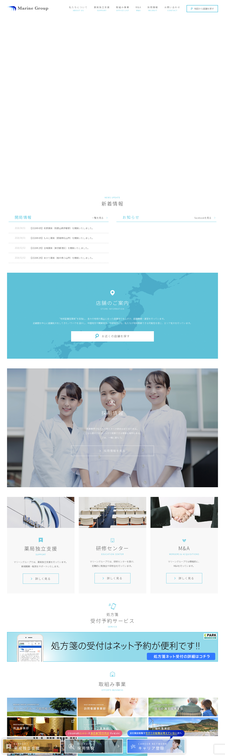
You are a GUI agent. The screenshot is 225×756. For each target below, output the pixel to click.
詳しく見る (41, 578)
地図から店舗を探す (202, 8)
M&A (138, 7)
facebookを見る (202, 217)
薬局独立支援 (102, 7)
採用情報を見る (112, 451)
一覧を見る (98, 217)
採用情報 (153, 7)
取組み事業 (122, 7)
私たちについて (78, 7)
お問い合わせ (172, 7)
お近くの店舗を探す (116, 336)
